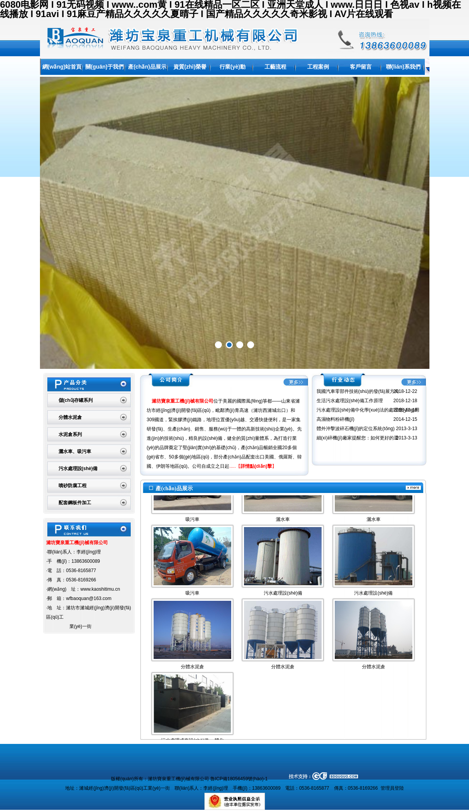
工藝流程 (275, 67)
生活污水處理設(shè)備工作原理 (350, 400)
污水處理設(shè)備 (78, 468)
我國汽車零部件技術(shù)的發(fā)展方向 (358, 391)
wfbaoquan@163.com (88, 598)
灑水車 (283, 523)
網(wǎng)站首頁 (61, 67)
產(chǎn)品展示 (147, 67)
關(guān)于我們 (104, 67)
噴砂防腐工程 (73, 485)
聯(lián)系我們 (403, 67)
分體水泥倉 (70, 417)
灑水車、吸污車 (75, 451)
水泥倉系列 (70, 434)
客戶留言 (361, 67)
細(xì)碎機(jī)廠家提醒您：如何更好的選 (357, 438)
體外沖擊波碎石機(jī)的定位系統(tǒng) (356, 428)
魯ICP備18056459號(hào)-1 (239, 779)
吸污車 (192, 523)
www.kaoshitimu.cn (100, 589)
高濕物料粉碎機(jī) (336, 419)
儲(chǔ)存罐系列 (76, 400)
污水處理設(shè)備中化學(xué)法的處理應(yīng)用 (368, 410)
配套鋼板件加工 (75, 502)
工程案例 (318, 67)
